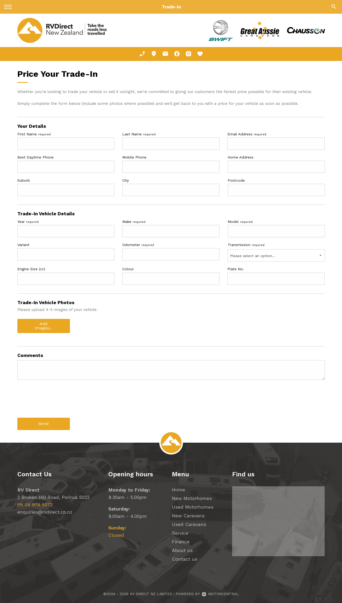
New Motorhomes (192, 498)
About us (182, 550)
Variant (23, 245)
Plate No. (235, 269)
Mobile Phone (134, 157)
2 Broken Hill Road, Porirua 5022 (53, 497)
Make (133, 221)
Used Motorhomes (192, 506)
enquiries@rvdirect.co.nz (44, 511)
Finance (181, 541)
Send (43, 423)
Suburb (23, 180)
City (125, 180)
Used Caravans (189, 524)
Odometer (138, 245)
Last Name (139, 134)
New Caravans (188, 515)
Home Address (240, 157)
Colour (128, 269)
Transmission (246, 245)
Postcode (236, 180)
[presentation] (57, 402)
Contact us (184, 558)
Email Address (246, 134)
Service (180, 532)
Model (240, 221)
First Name (34, 134)
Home (178, 489)
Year (28, 221)
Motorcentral (220, 593)
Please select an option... (252, 256)
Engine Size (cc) (31, 269)
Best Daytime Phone (35, 157)
